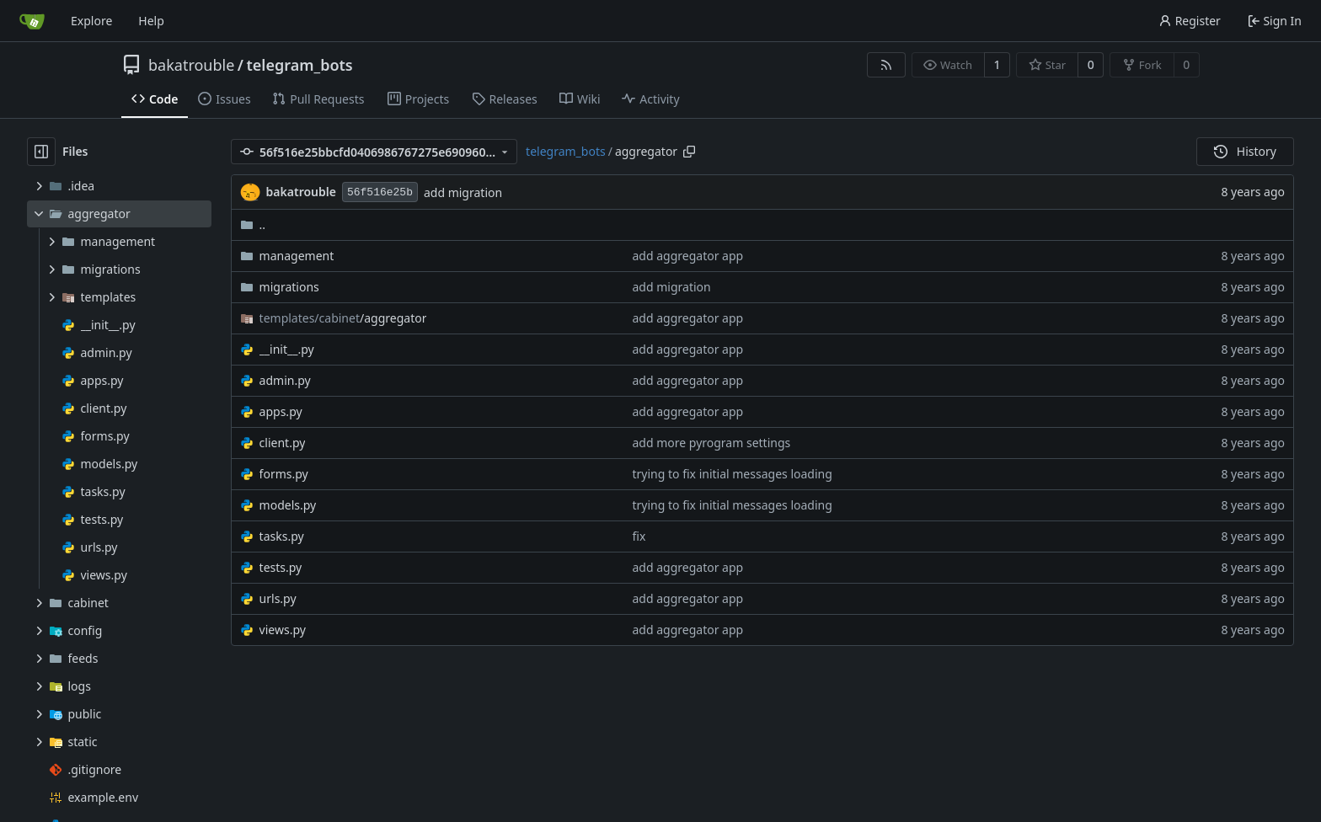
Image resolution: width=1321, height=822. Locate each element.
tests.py (280, 567)
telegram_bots (300, 64)
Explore (91, 21)
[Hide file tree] (41, 151)
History (1245, 151)
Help (151, 21)
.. (253, 224)
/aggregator (343, 318)
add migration (463, 192)
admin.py (285, 380)
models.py (288, 505)
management (296, 256)
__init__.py (286, 349)
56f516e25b (380, 192)
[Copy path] (689, 151)
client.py (282, 443)
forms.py (283, 474)
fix (639, 536)
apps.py (280, 411)
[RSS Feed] (886, 64)
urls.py (278, 598)
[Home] (32, 21)
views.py (282, 630)
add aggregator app (688, 256)
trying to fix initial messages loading (732, 474)
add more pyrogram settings (712, 443)
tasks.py (281, 536)
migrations (289, 287)
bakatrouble (191, 64)
